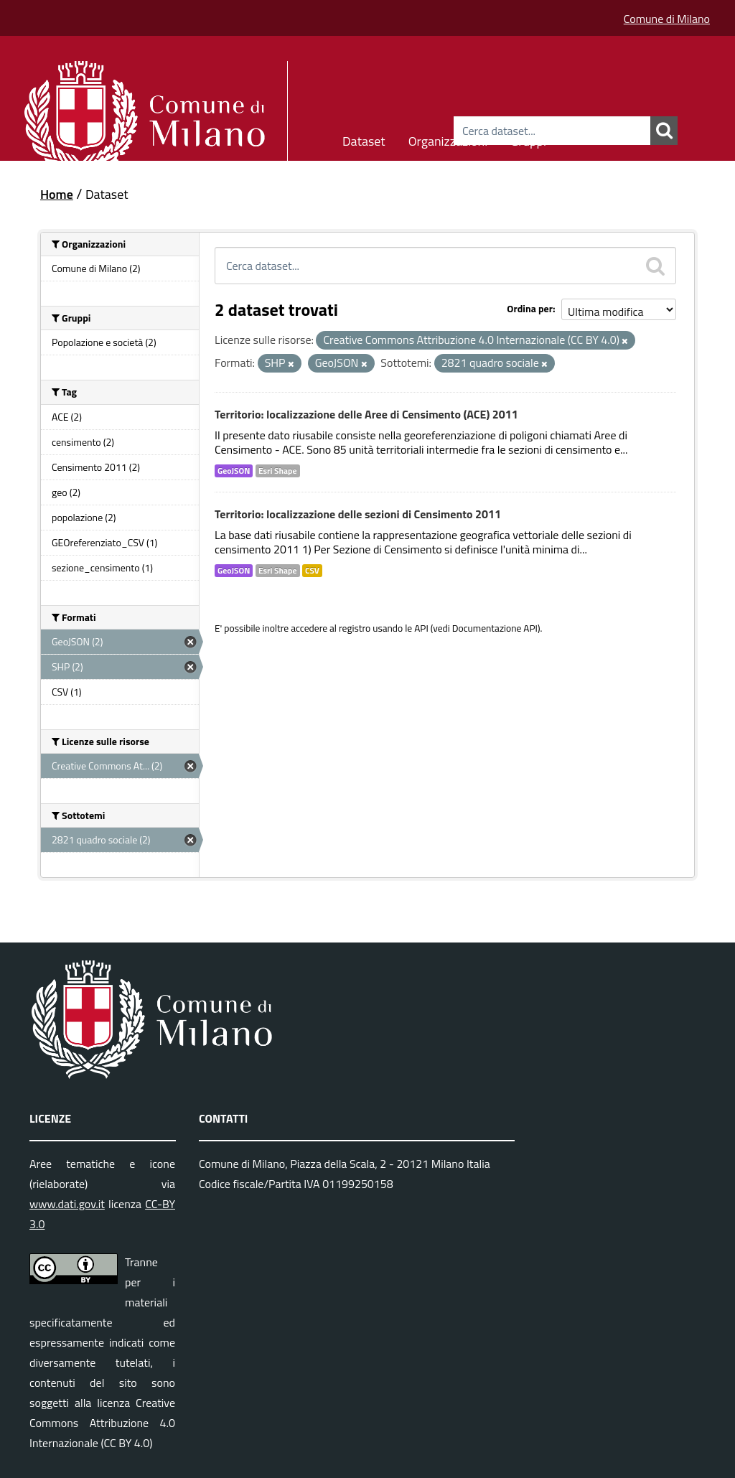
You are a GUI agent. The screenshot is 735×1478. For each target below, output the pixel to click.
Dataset (363, 138)
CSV (312, 570)
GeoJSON (233, 470)
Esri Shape (277, 470)
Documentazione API (495, 628)
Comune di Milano (667, 18)
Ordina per (530, 308)
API (421, 628)
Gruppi (528, 138)
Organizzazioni (448, 138)
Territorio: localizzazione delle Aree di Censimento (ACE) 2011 (366, 414)
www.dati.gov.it (67, 1203)
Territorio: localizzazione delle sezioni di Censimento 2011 (358, 514)
